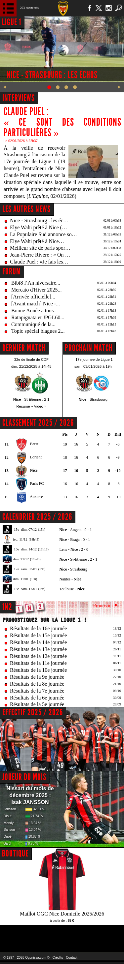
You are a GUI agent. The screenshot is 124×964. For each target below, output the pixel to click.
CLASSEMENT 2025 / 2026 (38, 423)
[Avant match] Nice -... (35, 303)
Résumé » (25, 406)
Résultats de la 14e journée (38, 642)
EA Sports (27, 934)
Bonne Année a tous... (34, 310)
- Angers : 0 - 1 (76, 529)
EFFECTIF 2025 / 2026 (32, 712)
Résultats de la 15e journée (38, 635)
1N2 (7, 607)
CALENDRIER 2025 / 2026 (37, 517)
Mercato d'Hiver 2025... (36, 290)
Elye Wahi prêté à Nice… (37, 241)
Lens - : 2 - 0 (74, 549)
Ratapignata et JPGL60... (37, 317)
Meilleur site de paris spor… (40, 248)
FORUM (11, 271)
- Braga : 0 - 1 (75, 539)
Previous (4, 87)
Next (119, 87)
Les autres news (26, 209)
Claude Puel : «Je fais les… (39, 261)
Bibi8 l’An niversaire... (35, 283)
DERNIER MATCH (23, 348)
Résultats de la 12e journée (38, 656)
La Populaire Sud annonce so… (43, 234)
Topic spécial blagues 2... (38, 331)
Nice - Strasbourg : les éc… (39, 220)
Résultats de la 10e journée (38, 670)
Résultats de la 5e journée (37, 704)
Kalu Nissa (103, 934)
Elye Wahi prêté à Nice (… (38, 227)
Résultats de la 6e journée (37, 697)
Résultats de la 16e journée (38, 628)
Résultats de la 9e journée (37, 677)
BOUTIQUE (15, 853)
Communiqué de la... (33, 324)
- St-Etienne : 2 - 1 (79, 559)
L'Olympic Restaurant (62, 934)
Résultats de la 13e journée (38, 649)
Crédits (58, 957)
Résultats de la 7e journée (37, 691)
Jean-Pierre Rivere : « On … (40, 255)
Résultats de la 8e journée (37, 684)
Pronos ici (103, 605)
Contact (71, 957)
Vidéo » (40, 406)
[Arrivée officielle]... (33, 296)
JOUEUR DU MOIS (24, 777)
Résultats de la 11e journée (38, 663)
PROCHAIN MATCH (88, 348)
